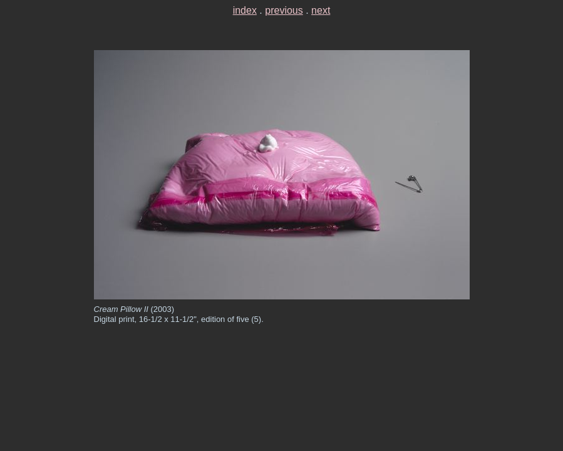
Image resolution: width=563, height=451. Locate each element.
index (245, 10)
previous (283, 10)
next (320, 10)
